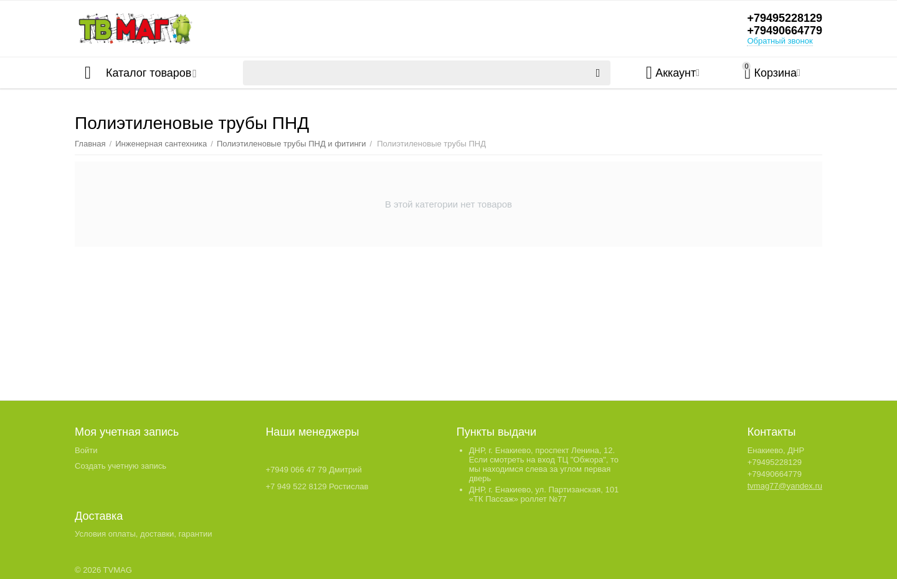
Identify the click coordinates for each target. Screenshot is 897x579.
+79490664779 (784, 30)
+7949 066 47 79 (295, 469)
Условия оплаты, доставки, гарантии (143, 533)
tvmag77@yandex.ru (785, 485)
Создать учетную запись (120, 466)
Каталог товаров (148, 73)
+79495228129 (784, 18)
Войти (86, 450)
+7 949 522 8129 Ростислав (316, 486)
